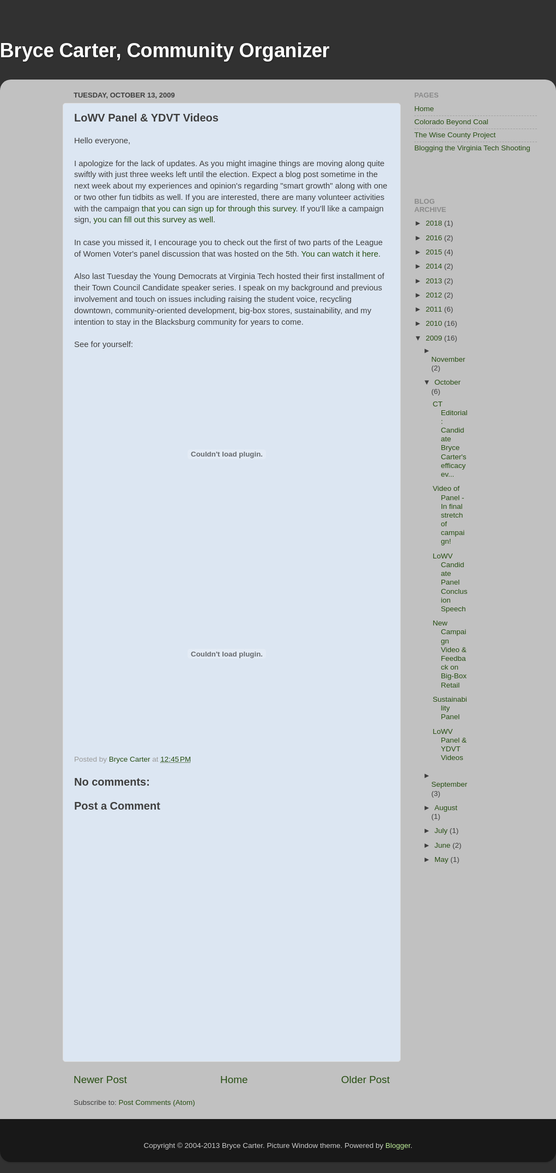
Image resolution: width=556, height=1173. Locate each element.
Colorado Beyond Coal (451, 122)
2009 (435, 338)
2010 (435, 323)
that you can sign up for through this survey (219, 208)
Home (233, 1079)
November (448, 359)
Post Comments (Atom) (157, 1102)
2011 (435, 309)
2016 (435, 238)
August (445, 808)
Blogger (397, 1145)
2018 (435, 223)
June (443, 845)
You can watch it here (339, 254)
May (442, 859)
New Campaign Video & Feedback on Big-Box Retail (450, 654)
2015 (435, 252)
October (447, 382)
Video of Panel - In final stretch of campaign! (449, 514)
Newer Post (100, 1079)
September (449, 784)
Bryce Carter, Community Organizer (165, 50)
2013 (435, 281)
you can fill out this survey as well (153, 219)
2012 (435, 295)
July (442, 830)
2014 (435, 266)
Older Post (365, 1079)
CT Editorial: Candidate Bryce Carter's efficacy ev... (450, 439)
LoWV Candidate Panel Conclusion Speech (450, 582)
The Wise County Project (454, 135)
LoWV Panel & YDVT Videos (450, 744)
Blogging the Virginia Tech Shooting (472, 148)
